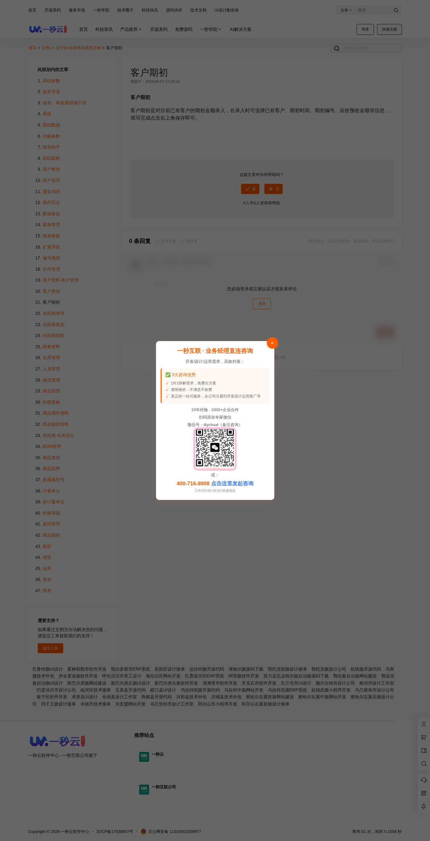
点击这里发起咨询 (232, 484)
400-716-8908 (193, 484)
